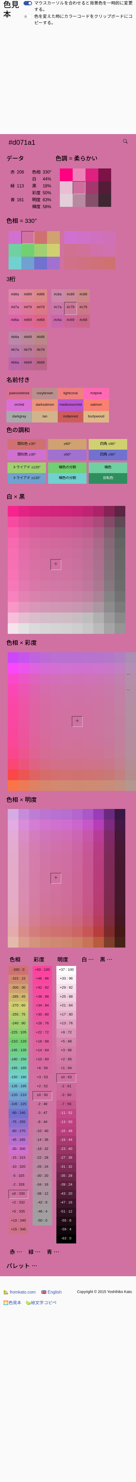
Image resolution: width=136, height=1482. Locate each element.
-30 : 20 (42, 1176)
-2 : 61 (66, 1086)
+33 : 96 (66, 978)
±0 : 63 (66, 1077)
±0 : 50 (42, 1095)
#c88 (83, 294)
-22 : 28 (42, 1157)
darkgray (19, 416)
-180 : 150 (18, 1059)
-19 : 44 (66, 1140)
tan (45, 416)
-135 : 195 (18, 1086)
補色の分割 (67, 467)
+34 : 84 (42, 1005)
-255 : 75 (18, 1014)
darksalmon (45, 404)
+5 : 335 (18, 1211)
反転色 (108, 478)
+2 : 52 (42, 1086)
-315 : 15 (18, 978)
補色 (107, 467)
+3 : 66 (66, 1050)
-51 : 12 (66, 1211)
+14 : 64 (42, 1050)
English (51, 1292)
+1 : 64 (66, 1068)
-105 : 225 (18, 1104)
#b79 (28, 350)
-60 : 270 (18, 1131)
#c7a (58, 307)
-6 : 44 (42, 1122)
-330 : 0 (18, 970)
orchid (19, 404)
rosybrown (45, 393)
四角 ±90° (107, 444)
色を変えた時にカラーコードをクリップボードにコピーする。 (83, 19)
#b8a (15, 337)
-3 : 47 (42, 1113)
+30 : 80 (42, 1014)
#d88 (41, 294)
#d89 (28, 294)
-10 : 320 (18, 1167)
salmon (96, 404)
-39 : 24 (66, 1184)
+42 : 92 (42, 987)
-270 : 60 (18, 1005)
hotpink (96, 393)
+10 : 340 (18, 1220)
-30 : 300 (18, 1149)
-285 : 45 (18, 996)
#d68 (41, 320)
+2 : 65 (66, 1059)
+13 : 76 (66, 1023)
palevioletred (19, 393)
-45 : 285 (18, 1140)
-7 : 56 (66, 1104)
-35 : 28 (66, 1176)
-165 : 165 (18, 1068)
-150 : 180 (18, 1077)
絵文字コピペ (41, 1302)
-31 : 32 (66, 1167)
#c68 (83, 320)
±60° (67, 444)
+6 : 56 (42, 1068)
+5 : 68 (66, 1041)
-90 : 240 (18, 1113)
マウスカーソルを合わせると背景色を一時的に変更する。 (83, 6)
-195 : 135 (18, 1050)
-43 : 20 (66, 1193)
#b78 (41, 350)
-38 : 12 (42, 1193)
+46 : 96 (42, 978)
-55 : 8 (66, 1220)
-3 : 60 (66, 1095)
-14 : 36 (42, 1140)
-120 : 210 (18, 1095)
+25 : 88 (66, 996)
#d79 (28, 307)
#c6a (58, 320)
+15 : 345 (18, 1229)
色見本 (12, 1302)
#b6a (15, 362)
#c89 (71, 294)
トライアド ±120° (27, 467)
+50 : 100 (42, 970)
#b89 (28, 337)
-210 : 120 (18, 1041)
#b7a (15, 350)
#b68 (41, 362)
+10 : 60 (42, 1059)
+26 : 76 (42, 1023)
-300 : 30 (18, 987)
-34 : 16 (42, 1184)
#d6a (15, 320)
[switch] (28, 3)
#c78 (83, 307)
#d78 (41, 307)
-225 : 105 (18, 1032)
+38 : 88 (42, 996)
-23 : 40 (66, 1149)
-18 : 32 (42, 1149)
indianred (70, 416)
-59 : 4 (66, 1229)
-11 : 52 (66, 1113)
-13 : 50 (66, 1122)
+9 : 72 (66, 1032)
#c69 (71, 320)
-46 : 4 (42, 1211)
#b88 (41, 337)
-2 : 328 (18, 1184)
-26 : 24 (42, 1167)
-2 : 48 (42, 1104)
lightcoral (70, 393)
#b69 (28, 362)
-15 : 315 (18, 1157)
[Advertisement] (50, 81)
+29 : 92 (66, 987)
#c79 (71, 307)
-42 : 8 (42, 1202)
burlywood (96, 416)
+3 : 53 (42, 1077)
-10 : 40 (42, 1131)
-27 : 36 (66, 1157)
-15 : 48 (66, 1131)
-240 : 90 (18, 1023)
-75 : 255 (18, 1122)
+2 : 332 (18, 1202)
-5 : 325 (18, 1176)
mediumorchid (70, 404)
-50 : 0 (42, 1220)
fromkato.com (19, 1292)
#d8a (15, 294)
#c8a (58, 294)
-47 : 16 (66, 1202)
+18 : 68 (42, 1041)
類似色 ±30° (26, 444)
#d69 (28, 320)
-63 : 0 (66, 1238)
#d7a (15, 307)
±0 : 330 (18, 1193)
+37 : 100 (66, 970)
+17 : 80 (66, 1014)
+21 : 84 (66, 1005)
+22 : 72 (42, 1032)
